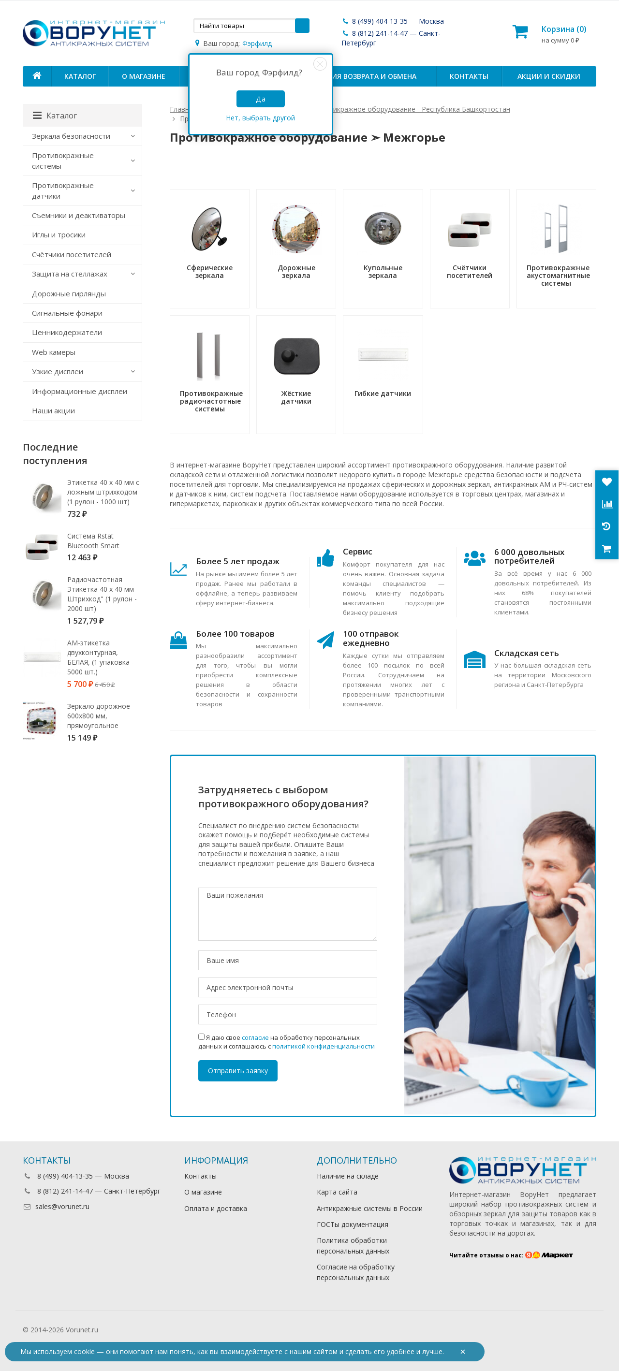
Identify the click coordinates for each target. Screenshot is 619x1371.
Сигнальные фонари (67, 313)
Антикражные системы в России (370, 1208)
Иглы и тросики (59, 234)
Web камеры (53, 352)
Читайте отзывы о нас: (511, 1255)
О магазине (143, 76)
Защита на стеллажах (69, 273)
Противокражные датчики (63, 190)
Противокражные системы (63, 160)
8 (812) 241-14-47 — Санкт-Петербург (92, 1191)
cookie (84, 1351)
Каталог (80, 76)
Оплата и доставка (215, 1208)
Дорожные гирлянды (69, 293)
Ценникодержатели (67, 332)
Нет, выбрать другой (260, 117)
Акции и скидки (548, 76)
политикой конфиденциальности (323, 1046)
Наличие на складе (348, 1176)
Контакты (469, 76)
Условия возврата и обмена (362, 76)
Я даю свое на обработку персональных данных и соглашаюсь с (286, 1041)
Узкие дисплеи (57, 371)
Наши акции (53, 410)
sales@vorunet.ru (56, 1206)
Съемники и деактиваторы (78, 215)
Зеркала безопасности (71, 136)
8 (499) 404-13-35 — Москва (392, 21)
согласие (255, 1037)
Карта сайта (337, 1191)
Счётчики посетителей (71, 254)
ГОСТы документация (352, 1224)
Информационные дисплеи (79, 391)
